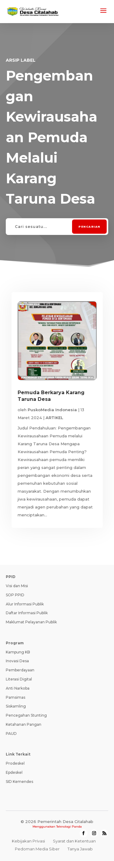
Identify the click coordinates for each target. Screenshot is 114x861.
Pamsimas (15, 697)
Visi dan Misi (17, 586)
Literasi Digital (19, 679)
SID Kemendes (19, 781)
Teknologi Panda (69, 826)
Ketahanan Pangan (23, 724)
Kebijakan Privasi (28, 841)
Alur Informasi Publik (25, 604)
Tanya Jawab (80, 848)
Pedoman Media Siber (37, 848)
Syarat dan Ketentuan (74, 841)
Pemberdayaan (20, 670)
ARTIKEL (54, 417)
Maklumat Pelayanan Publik (31, 622)
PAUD (11, 733)
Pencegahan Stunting (26, 715)
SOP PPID (15, 595)
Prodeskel (15, 763)
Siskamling (16, 706)
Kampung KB (18, 652)
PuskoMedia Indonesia (52, 409)
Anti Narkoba (17, 688)
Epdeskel (14, 772)
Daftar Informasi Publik (27, 613)
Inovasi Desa (17, 661)
